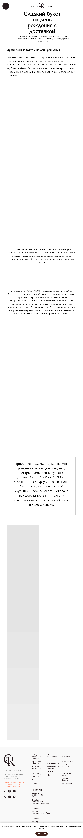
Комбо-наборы (53, 763)
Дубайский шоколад (36, 762)
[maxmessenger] (14, 798)
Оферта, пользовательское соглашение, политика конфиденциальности (14, 784)
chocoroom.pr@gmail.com (42, 803)
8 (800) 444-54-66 (38, 796)
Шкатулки (51, 775)
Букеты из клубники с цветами (36, 774)
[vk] (5, 792)
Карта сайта (67, 783)
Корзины (50, 760)
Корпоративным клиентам (53, 767)
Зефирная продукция (36, 784)
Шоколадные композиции (52, 755)
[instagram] (9, 792)
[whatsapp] (9, 798)
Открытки (51, 772)
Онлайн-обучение (65, 765)
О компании (67, 770)
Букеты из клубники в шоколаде (36, 768)
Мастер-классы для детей (68, 755)
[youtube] (14, 792)
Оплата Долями (65, 779)
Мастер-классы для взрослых (68, 760)
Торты (34, 780)
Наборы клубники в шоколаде (36, 756)
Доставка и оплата (66, 774)
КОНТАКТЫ (37, 790)
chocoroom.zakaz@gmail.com (43, 813)
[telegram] (5, 798)
